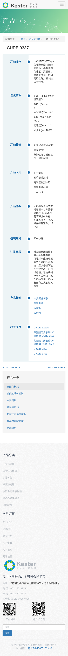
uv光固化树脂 (41, 298)
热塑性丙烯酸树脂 (16, 414)
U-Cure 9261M (41, 327)
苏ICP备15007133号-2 (40, 648)
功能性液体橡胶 (15, 393)
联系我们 (7, 529)
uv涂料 (37, 312)
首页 (23, 39)
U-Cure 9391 (40, 353)
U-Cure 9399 (40, 348)
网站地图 (7, 556)
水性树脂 (11, 400)
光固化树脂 (34, 39)
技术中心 (7, 542)
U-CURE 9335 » (56, 367)
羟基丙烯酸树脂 (15, 421)
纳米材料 (11, 427)
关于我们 (7, 522)
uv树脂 (37, 308)
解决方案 (7, 536)
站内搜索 (7, 549)
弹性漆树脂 (13, 407)
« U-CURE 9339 (11, 367)
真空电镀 (38, 303)
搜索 (7, 633)
